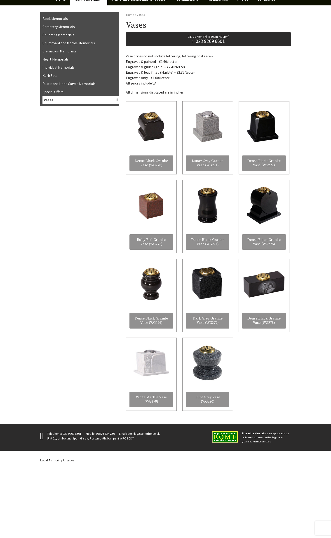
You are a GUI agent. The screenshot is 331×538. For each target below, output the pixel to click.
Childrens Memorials (58, 95)
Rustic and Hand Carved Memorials (69, 144)
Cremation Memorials (59, 111)
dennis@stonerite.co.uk (143, 494)
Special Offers (52, 152)
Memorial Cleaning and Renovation (139, 59)
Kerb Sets (49, 136)
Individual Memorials (58, 127)
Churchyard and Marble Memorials (68, 103)
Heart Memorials (55, 119)
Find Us (242, 59)
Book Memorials (55, 79)
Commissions (187, 59)
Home (61, 59)
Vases (48, 160)
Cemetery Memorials (58, 87)
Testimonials (217, 59)
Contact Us (266, 59)
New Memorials (87, 59)
